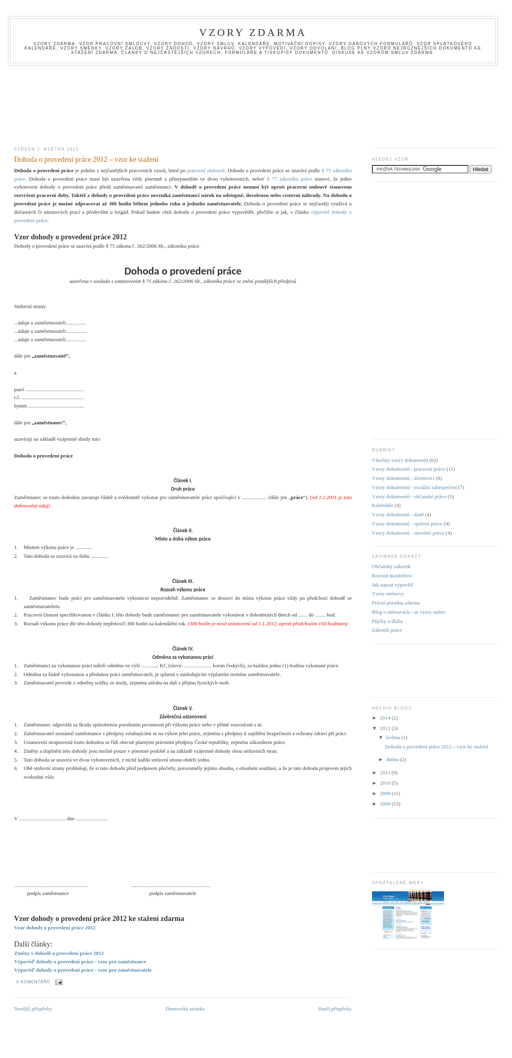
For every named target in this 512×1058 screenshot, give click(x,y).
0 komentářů (33, 982)
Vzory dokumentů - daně (398, 514)
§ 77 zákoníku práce (289, 179)
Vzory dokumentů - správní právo (407, 524)
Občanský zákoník (391, 566)
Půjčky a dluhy (387, 621)
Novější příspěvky (33, 1009)
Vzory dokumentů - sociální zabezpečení (414, 487)
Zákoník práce (387, 630)
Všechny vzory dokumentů (400, 460)
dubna (393, 759)
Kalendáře (382, 505)
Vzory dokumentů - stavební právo (408, 533)
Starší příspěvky (335, 1009)
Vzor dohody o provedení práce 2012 (55, 928)
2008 (386, 804)
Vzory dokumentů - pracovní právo (408, 469)
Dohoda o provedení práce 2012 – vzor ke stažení (86, 159)
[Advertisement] (256, 83)
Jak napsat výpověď (393, 585)
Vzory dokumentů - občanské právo (409, 496)
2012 (386, 728)
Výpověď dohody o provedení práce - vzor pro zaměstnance (80, 962)
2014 (386, 718)
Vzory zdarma (253, 32)
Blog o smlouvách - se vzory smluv (409, 612)
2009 (386, 793)
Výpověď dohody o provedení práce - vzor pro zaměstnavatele (83, 970)
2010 (386, 783)
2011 (386, 773)
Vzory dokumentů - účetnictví (403, 478)
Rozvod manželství (392, 576)
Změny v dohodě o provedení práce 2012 (59, 953)
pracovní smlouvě (206, 170)
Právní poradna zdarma (396, 603)
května (394, 737)
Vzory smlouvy (388, 594)
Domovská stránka (185, 1009)
